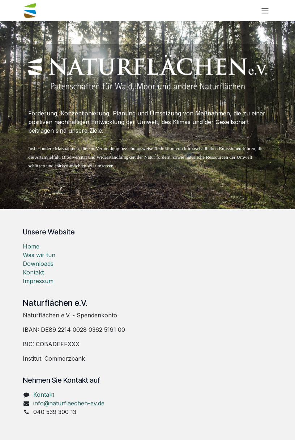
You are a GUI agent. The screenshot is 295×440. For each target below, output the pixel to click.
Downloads (38, 263)
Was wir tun (39, 255)
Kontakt (33, 272)
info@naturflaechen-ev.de (68, 403)
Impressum (38, 281)
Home (31, 246)
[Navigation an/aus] (265, 10)
